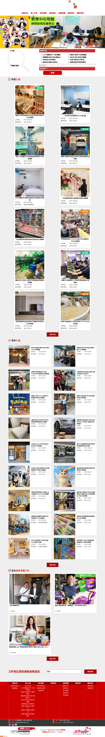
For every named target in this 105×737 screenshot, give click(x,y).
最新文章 (65, 686)
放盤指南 (14, 688)
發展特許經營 (41, 688)
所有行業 (28, 686)
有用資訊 (65, 693)
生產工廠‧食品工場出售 (27, 707)
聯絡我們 (90, 688)
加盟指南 (41, 690)
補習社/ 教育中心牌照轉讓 (28, 693)
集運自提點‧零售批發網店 (27, 715)
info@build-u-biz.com (22, 722)
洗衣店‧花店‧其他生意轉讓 (28, 700)
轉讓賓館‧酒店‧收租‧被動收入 (28, 696)
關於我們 (90, 686)
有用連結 (65, 695)
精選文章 (65, 688)
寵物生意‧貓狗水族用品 (27, 711)
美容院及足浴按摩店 (27, 704)
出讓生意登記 (14, 686)
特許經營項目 (41, 686)
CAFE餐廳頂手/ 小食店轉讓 (27, 689)
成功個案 (65, 690)
